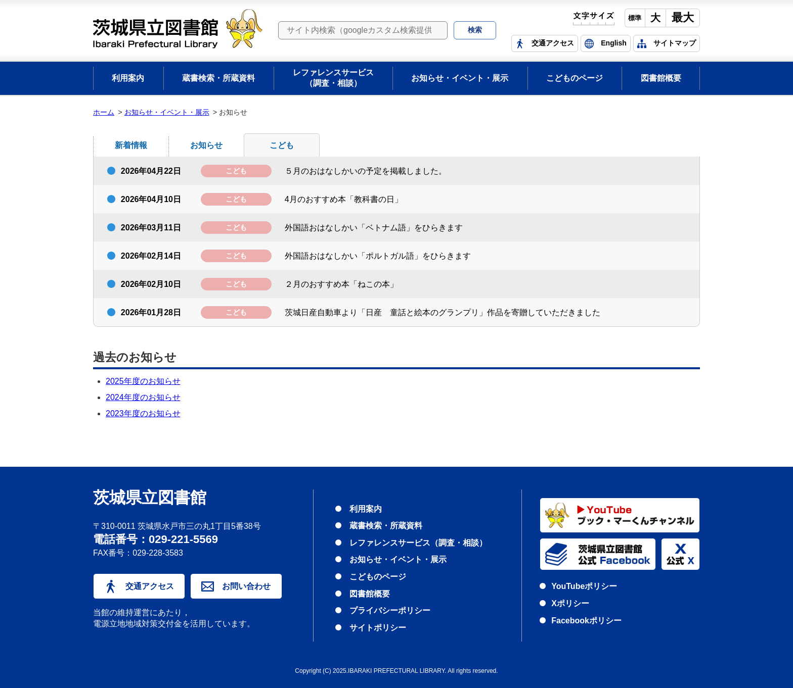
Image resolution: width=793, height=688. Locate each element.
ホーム (103, 112)
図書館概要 (661, 78)
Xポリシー (570, 603)
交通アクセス (139, 586)
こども (282, 145)
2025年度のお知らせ (143, 381)
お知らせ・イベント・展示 (459, 78)
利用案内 (128, 78)
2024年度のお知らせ (143, 397)
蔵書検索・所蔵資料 (218, 78)
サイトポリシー (377, 627)
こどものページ (574, 78)
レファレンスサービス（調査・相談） (333, 77)
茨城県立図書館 (149, 498)
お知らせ (206, 145)
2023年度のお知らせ (143, 413)
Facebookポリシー (586, 620)
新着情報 (131, 145)
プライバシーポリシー (389, 610)
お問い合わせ (236, 586)
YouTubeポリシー (584, 586)
